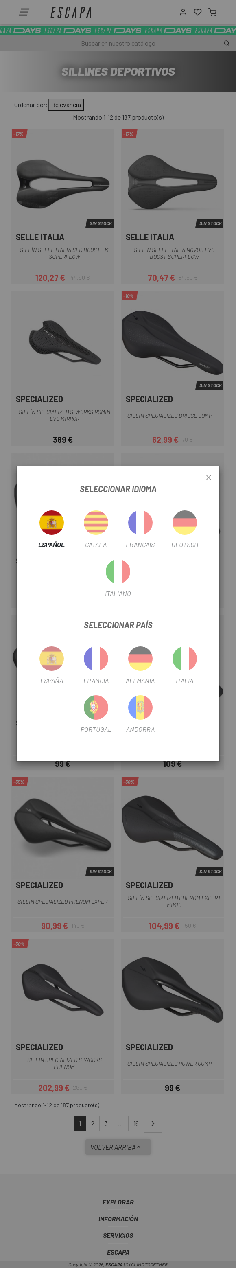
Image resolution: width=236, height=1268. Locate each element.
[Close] (209, 478)
